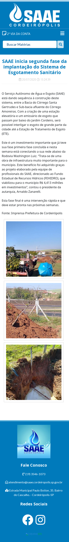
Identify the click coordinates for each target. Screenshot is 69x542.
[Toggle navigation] (62, 33)
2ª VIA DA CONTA (16, 34)
